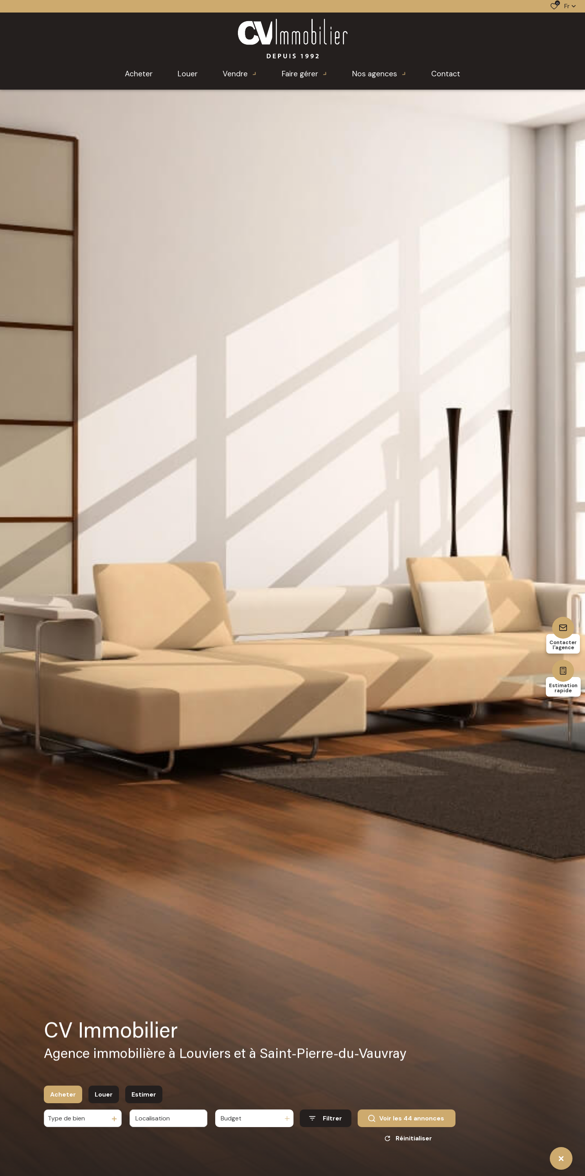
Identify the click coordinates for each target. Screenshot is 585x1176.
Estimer (143, 1094)
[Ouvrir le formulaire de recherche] (325, 1118)
